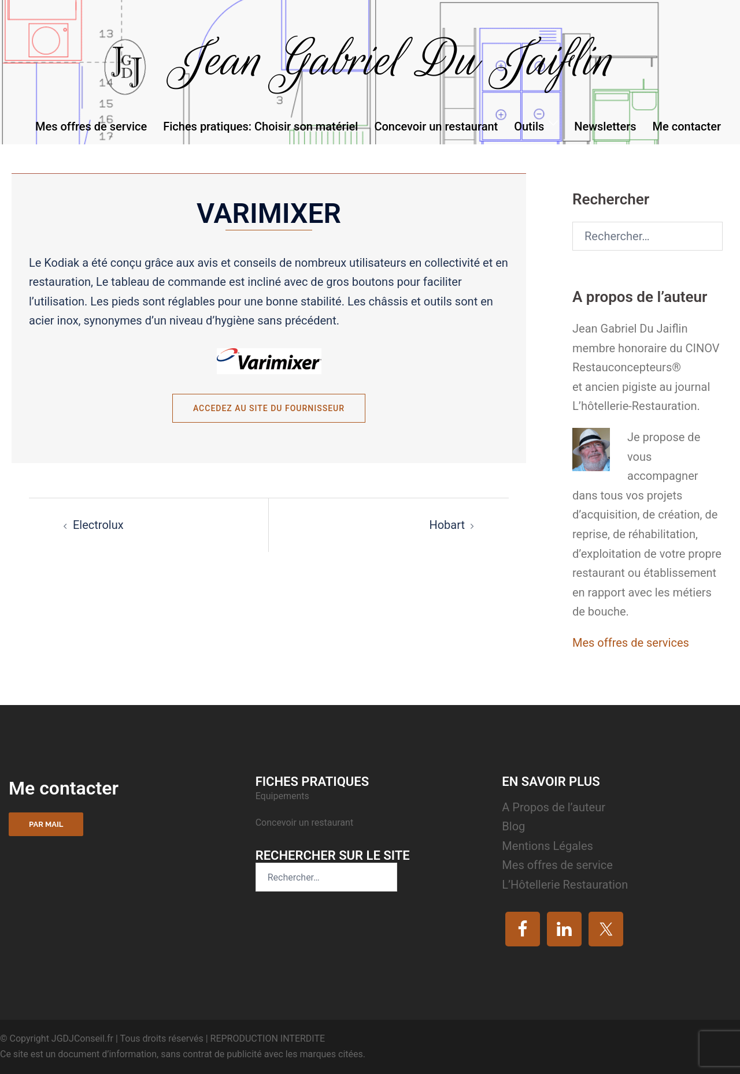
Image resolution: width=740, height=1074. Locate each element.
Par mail (46, 824)
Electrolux (98, 525)
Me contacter (687, 126)
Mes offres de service (91, 126)
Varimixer (269, 213)
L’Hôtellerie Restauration (565, 885)
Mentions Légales (547, 846)
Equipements (284, 795)
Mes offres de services (630, 643)
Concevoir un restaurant (436, 126)
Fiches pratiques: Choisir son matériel (260, 126)
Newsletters (605, 126)
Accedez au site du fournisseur (269, 408)
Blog (513, 826)
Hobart (447, 525)
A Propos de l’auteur (553, 807)
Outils (529, 126)
